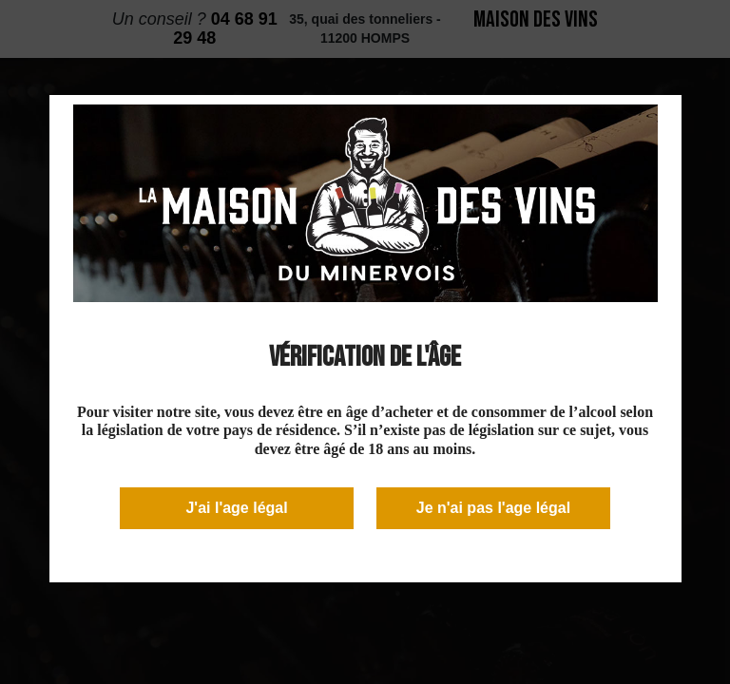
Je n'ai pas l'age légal (493, 508)
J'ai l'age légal (236, 508)
